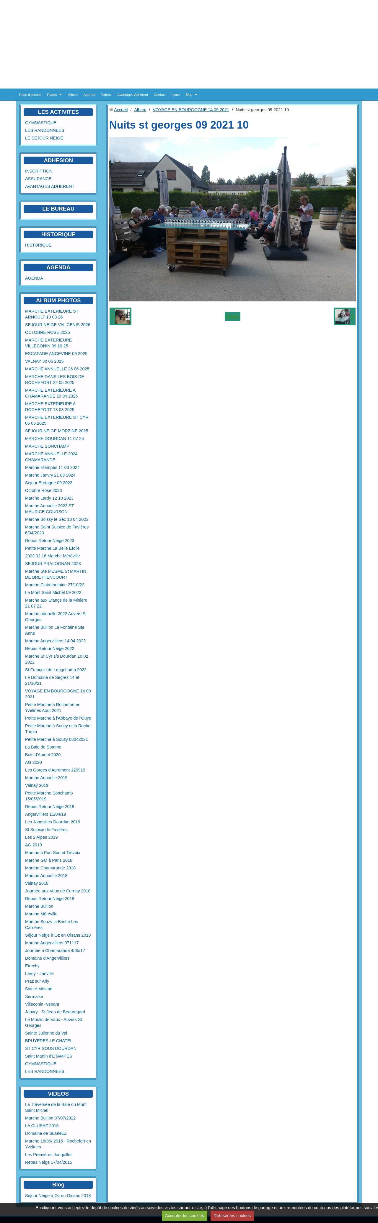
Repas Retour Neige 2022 (49, 648)
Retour (232, 316)
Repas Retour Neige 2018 (49, 898)
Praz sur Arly (37, 981)
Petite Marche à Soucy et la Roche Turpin (58, 728)
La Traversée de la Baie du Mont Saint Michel (56, 1107)
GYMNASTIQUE (40, 122)
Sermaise (34, 996)
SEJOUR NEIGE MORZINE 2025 (56, 431)
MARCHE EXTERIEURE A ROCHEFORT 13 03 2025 (50, 406)
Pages (52, 94)
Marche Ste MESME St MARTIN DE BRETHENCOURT (55, 574)
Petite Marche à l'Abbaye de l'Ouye (58, 718)
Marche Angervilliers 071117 (52, 942)
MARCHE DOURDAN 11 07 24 (54, 438)
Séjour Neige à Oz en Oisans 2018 (58, 935)
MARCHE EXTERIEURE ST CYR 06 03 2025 (57, 420)
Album (73, 94)
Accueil (121, 109)
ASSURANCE (38, 178)
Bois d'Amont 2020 (43, 754)
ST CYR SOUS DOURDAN (50, 1048)
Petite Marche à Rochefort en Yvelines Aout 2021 (52, 707)
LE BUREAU (58, 209)
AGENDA (34, 278)
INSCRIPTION (39, 171)
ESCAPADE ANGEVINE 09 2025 (56, 353)
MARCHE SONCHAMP (47, 446)
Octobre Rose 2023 (43, 490)
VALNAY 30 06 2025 (44, 361)
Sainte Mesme (38, 988)
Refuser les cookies (232, 1215)
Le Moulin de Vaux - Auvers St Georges (53, 1022)
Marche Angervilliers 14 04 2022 (55, 640)
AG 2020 (33, 762)
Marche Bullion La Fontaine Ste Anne (54, 630)
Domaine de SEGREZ (46, 1133)
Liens (176, 94)
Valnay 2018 (36, 883)
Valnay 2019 (36, 785)
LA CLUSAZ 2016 (42, 1125)
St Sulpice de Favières (46, 829)
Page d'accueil (30, 94)
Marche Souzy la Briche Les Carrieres (51, 924)
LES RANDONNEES (44, 130)
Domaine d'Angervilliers (47, 958)
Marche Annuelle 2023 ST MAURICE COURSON (49, 508)
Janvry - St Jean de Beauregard (55, 1011)
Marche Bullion (39, 906)
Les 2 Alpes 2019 (41, 837)
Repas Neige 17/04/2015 (48, 1162)
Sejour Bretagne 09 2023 (48, 482)
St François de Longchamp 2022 (56, 669)
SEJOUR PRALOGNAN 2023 (53, 563)
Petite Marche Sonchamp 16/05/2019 (49, 796)
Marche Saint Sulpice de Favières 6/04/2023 (57, 530)
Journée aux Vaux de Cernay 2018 (57, 891)
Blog (188, 94)
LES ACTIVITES (58, 112)
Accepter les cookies (184, 1215)
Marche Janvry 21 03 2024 (50, 475)
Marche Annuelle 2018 (46, 875)
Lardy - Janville (39, 973)
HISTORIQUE (58, 234)
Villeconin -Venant (42, 1004)
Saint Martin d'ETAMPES (48, 1056)
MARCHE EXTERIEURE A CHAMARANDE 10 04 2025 (51, 393)
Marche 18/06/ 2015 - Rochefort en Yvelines (58, 1144)
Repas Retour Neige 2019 (49, 806)
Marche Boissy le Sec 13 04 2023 (56, 519)
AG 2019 (33, 845)
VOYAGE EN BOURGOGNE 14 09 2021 (58, 694)
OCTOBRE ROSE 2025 (47, 332)
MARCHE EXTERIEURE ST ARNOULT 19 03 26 (51, 314)
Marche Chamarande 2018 (50, 868)
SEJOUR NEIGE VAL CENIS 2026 (57, 324)
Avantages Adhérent (133, 94)
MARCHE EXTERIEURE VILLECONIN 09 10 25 (48, 343)
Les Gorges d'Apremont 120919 (55, 770)
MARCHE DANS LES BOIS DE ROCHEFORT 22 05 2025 (54, 379)
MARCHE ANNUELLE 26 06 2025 (57, 369)
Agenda (89, 94)
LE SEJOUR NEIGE (44, 138)
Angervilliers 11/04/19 (45, 814)
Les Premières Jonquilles (49, 1154)
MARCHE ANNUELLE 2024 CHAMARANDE (51, 457)
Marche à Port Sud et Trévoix (52, 852)
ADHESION (58, 160)
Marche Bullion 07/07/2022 (50, 1118)
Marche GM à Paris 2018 (48, 860)
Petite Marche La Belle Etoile (52, 548)
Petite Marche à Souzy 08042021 (56, 739)
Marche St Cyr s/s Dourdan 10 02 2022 (56, 659)
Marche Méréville (41, 914)
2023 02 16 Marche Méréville (52, 556)
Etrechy (32, 965)
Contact (160, 94)
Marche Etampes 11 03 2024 (52, 467)
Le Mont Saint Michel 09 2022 (53, 592)
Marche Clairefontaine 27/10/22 (54, 584)
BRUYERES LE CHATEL (48, 1040)
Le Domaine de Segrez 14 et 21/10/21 (52, 680)
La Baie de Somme (43, 747)
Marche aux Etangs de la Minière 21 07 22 (56, 603)
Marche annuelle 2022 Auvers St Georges (56, 616)
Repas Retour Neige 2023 (49, 540)
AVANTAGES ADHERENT (49, 186)
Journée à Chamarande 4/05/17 (55, 950)
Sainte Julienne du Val (46, 1033)
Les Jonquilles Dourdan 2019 (52, 822)
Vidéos (106, 94)
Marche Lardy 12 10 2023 (49, 498)
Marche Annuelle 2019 (46, 777)
